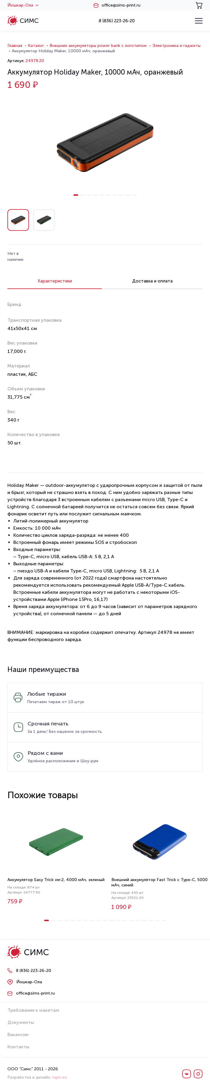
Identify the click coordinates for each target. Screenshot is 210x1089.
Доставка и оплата (152, 281)
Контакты (18, 1046)
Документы (20, 1022)
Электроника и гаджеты (176, 45)
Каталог (36, 45)
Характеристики (55, 281)
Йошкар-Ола (23, 5)
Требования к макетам (33, 1010)
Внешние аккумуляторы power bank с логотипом (98, 45)
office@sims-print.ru (121, 5)
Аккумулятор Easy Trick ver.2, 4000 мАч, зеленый (56, 879)
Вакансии (17, 1034)
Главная (14, 45)
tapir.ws (59, 1077)
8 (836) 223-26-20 (117, 20)
